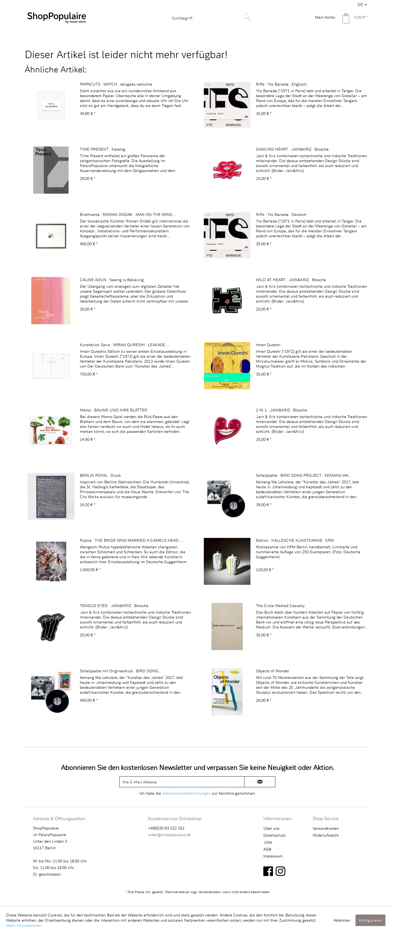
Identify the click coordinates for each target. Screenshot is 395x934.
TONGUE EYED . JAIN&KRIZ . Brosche (114, 605)
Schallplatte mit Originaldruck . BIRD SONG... (120, 670)
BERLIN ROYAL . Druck (100, 475)
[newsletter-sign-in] (259, 781)
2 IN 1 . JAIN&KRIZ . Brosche (281, 410)
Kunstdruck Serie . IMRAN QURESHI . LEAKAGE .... (125, 344)
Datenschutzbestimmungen (186, 793)
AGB (267, 849)
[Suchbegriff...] (210, 17)
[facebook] (268, 871)
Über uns (271, 828)
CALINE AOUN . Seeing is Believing (112, 279)
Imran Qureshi (268, 344)
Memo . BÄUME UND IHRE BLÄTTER (113, 410)
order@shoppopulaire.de (169, 834)
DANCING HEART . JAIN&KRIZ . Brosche (292, 149)
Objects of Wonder (272, 670)
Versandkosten (326, 828)
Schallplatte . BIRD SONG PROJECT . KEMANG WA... (303, 475)
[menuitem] (210, 17)
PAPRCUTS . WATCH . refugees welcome (116, 84)
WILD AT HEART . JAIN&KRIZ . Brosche (291, 279)
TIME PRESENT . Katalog (102, 149)
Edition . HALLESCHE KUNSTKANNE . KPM (295, 540)
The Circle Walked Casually (280, 605)
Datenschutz (274, 835)
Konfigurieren (370, 920)
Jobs (267, 842)
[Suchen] (247, 17)
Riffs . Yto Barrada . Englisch (281, 84)
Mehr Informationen (23, 925)
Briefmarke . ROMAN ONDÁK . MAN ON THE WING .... (128, 214)
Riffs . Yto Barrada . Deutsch (281, 214)
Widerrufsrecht (326, 835)
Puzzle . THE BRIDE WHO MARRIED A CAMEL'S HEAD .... (131, 540)
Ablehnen (342, 920)
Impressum (273, 856)
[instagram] (280, 871)
